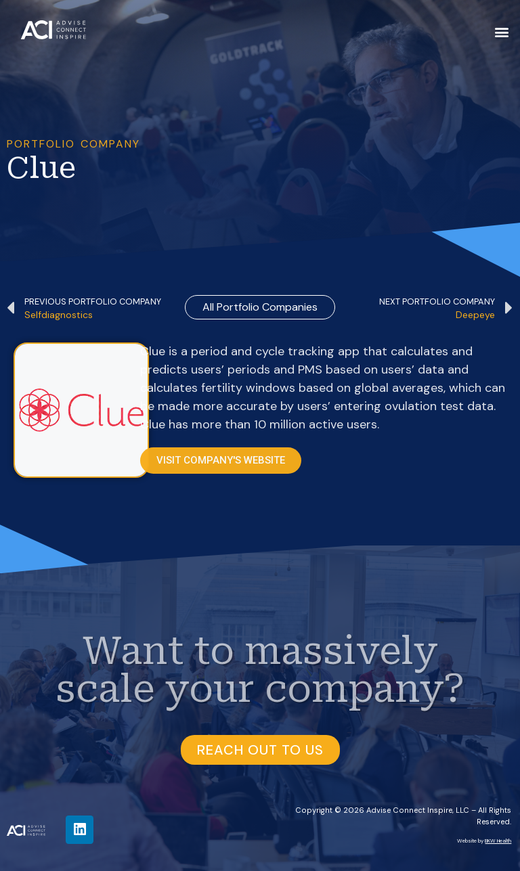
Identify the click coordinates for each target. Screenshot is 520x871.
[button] (502, 31)
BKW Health (498, 840)
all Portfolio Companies (260, 307)
